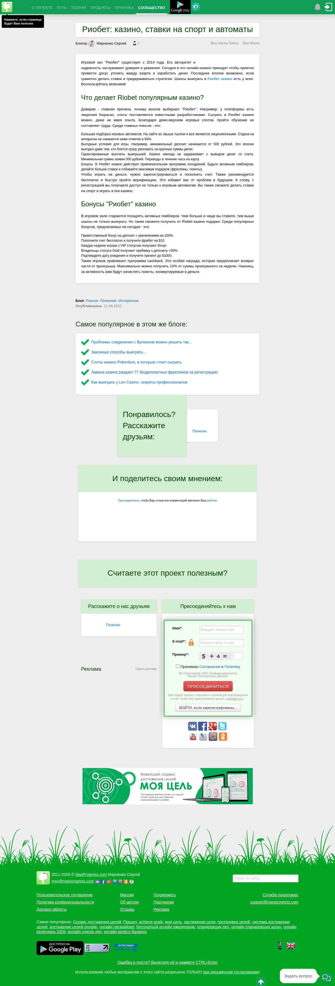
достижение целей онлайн (73, 927)
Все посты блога (224, 43)
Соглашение (210, 667)
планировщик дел (213, 927)
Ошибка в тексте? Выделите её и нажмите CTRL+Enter (168, 962)
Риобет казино (220, 79)
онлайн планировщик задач (256, 927)
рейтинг (212, 500)
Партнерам (164, 902)
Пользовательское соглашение (65, 895)
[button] (326, 977)
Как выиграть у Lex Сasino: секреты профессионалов (139, 382)
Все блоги (251, 43)
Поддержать (165, 895)
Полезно (199, 431)
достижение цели (199, 922)
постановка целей (233, 922)
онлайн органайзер (116, 927)
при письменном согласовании (231, 972)
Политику (232, 667)
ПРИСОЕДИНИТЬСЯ (208, 686)
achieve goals (151, 922)
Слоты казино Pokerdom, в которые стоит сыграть (136, 362)
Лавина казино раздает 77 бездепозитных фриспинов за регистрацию (154, 372)
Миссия (127, 895)
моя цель (173, 922)
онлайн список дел (85, 931)
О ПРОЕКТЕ (42, 8)
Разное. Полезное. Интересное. (113, 301)
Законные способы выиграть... (118, 352)
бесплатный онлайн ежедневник (165, 927)
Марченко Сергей (107, 43)
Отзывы (127, 909)
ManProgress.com (91, 874)
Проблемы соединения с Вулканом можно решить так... (141, 342)
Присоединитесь (128, 500)
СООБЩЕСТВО (151, 8)
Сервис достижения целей (97, 922)
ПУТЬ (61, 8)
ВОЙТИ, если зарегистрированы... (208, 708)
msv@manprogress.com (73, 881)
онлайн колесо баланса (125, 931)
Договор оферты (52, 909)
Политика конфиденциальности (65, 902)
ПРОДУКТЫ (101, 8)
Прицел (130, 922)
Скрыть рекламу (146, 668)
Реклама (161, 909)
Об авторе (129, 902)
